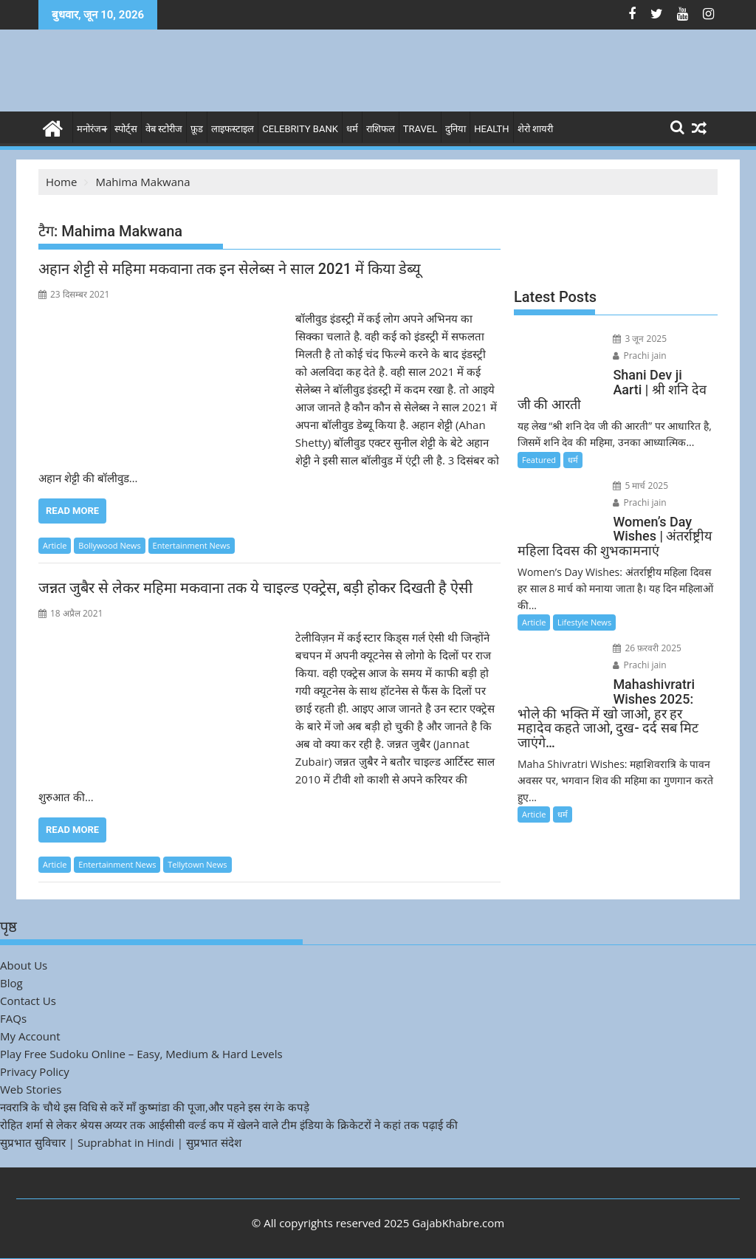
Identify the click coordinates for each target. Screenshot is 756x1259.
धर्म (352, 128)
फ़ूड (196, 128)
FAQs (13, 1018)
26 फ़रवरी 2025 (647, 648)
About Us (23, 965)
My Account (30, 1036)
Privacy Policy (34, 1071)
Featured (539, 459)
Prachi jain (639, 355)
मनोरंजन (91, 128)
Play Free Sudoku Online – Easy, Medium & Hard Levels (141, 1053)
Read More (72, 510)
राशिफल (380, 128)
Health (491, 128)
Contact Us (28, 1000)
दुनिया (455, 128)
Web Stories (30, 1089)
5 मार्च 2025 (640, 485)
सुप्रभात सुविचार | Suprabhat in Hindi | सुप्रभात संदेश (120, 1142)
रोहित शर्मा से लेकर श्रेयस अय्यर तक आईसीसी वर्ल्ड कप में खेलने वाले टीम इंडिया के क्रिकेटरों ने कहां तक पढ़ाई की (229, 1124)
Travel (420, 128)
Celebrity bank (300, 128)
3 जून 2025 (640, 338)
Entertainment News (191, 545)
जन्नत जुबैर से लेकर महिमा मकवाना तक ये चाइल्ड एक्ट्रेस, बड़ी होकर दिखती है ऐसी (255, 588)
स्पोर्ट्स (125, 128)
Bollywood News (109, 545)
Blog (11, 982)
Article (54, 545)
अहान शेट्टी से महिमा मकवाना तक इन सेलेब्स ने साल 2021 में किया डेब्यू (229, 269)
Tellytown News (197, 864)
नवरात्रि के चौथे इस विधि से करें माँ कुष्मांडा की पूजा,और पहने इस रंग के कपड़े (154, 1107)
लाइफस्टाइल (232, 128)
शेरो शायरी (535, 128)
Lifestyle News (584, 622)
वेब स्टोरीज (163, 128)
